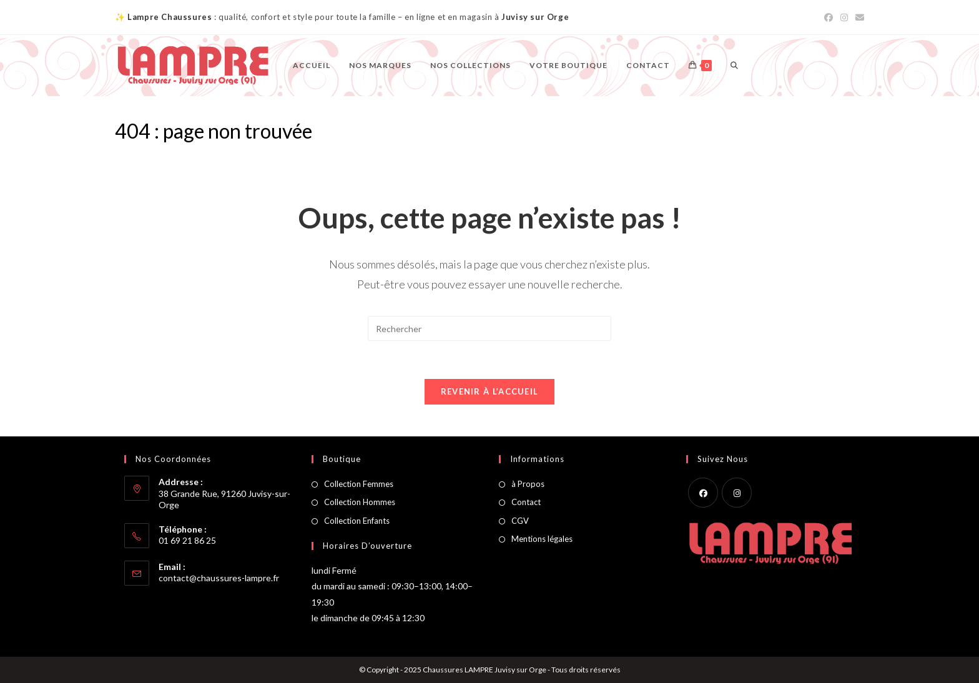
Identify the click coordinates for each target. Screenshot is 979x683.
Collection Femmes (358, 484)
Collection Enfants (357, 521)
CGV (520, 521)
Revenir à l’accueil (490, 391)
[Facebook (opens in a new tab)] (828, 17)
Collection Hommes (359, 502)
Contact (526, 502)
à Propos (527, 484)
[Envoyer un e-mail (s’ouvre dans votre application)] (858, 17)
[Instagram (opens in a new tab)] (844, 17)
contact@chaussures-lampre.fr (219, 577)
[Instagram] (737, 493)
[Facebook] (703, 493)
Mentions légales (542, 539)
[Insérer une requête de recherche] (489, 328)
